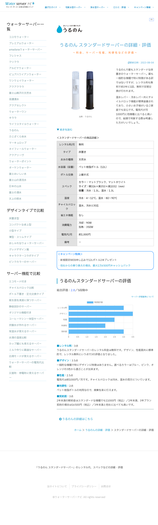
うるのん (14, 130)
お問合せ (106, 486)
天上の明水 (15, 199)
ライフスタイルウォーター (24, 124)
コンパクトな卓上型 (20, 225)
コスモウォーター (19, 37)
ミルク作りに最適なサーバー (25, 350)
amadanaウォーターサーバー (25, 50)
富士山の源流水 (17, 180)
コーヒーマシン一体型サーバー (26, 319)
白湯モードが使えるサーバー (25, 356)
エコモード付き (17, 282)
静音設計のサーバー (20, 307)
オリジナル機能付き (20, 313)
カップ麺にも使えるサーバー (25, 344)
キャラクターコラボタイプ (24, 256)
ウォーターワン (17, 112)
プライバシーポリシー (84, 486)
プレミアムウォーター (21, 43)
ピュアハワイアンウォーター (25, 74)
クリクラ (14, 62)
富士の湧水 (15, 192)
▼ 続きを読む (64, 130)
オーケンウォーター (20, 168)
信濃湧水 (14, 99)
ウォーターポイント (20, 161)
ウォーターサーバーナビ (68, 497)
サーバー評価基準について (142, 296)
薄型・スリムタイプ (20, 237)
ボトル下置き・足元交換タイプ (26, 294)
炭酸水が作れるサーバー (22, 325)
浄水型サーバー (97, 7)
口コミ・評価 (119, 7)
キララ (13, 118)
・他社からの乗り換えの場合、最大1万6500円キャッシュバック (94, 266)
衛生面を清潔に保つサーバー (25, 300)
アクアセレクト (17, 105)
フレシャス (15, 56)
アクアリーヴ (16, 155)
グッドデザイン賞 (19, 249)
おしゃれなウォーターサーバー (26, 243)
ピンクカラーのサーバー (22, 262)
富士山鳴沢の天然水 (20, 93)
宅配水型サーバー (73, 7)
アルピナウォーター (20, 68)
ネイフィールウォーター (22, 149)
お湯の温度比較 (17, 338)
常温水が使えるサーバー (22, 331)
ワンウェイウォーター (21, 81)
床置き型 (14, 218)
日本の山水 (15, 186)
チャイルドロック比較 (21, 288)
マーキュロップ (17, 143)
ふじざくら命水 (17, 137)
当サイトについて (57, 486)
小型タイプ (15, 231)
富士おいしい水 (17, 174)
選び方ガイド (51, 7)
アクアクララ (16, 87)
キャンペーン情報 (142, 7)
